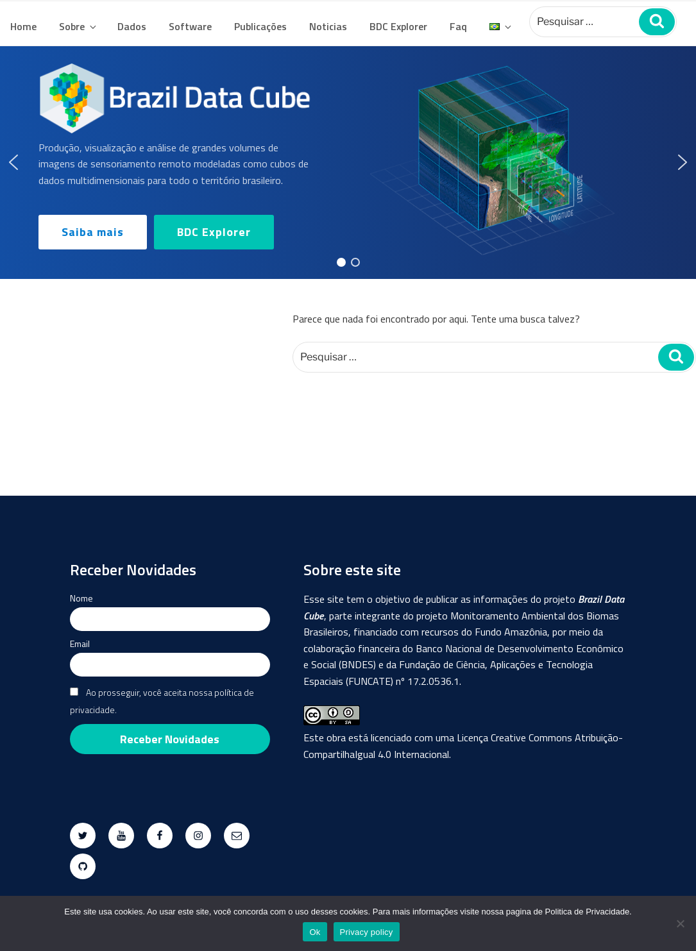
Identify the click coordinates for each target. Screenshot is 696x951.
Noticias (328, 26)
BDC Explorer (398, 26)
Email (80, 643)
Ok (314, 932)
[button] (13, 162)
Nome (81, 598)
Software (190, 26)
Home (23, 26)
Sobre (78, 26)
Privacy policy (366, 932)
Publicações (260, 26)
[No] (680, 923)
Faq (458, 26)
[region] (348, 162)
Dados (131, 26)
